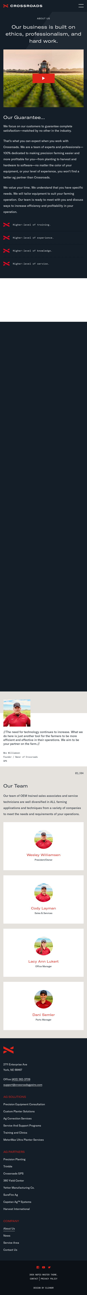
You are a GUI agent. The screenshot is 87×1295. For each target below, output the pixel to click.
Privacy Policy (49, 1278)
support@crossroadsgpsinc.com (22, 1084)
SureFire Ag (10, 1194)
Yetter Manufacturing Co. (18, 1187)
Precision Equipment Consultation (24, 1104)
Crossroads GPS (13, 1173)
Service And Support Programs (22, 1125)
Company (11, 1221)
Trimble (7, 1166)
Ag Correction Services (17, 1118)
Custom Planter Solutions (19, 1111)
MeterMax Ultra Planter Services (23, 1139)
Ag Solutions (14, 1096)
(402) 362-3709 (21, 1079)
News (6, 1235)
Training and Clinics (15, 1132)
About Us (9, 1228)
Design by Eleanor (43, 1288)
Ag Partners (14, 1151)
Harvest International (16, 1209)
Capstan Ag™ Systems (17, 1202)
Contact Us (10, 1249)
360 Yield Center (13, 1180)
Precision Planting (14, 1159)
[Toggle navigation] (81, 6)
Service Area (11, 1242)
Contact (34, 1278)
